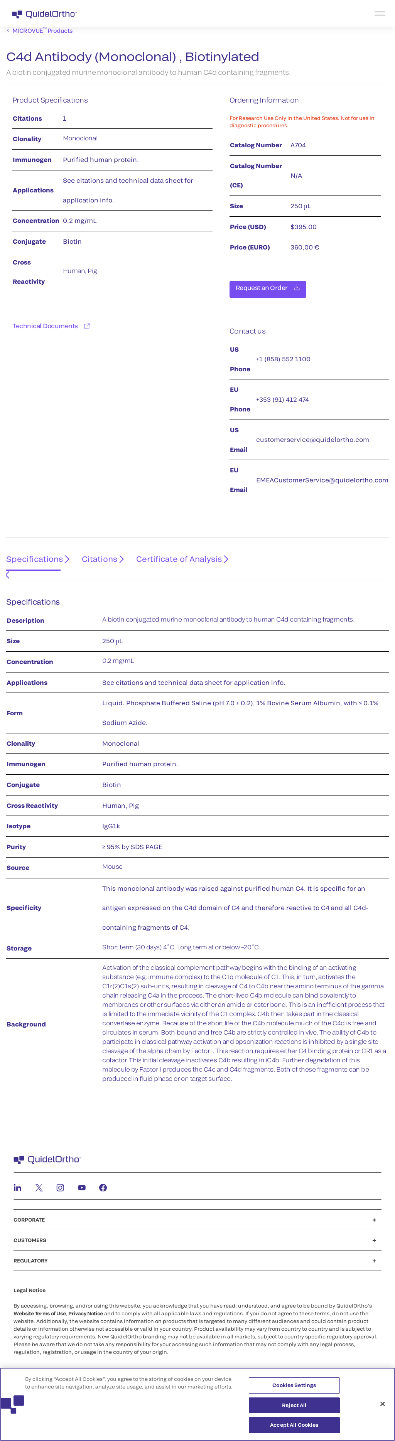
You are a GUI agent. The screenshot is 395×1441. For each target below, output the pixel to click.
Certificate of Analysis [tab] (173, 556)
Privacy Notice (85, 1304)
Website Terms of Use (40, 1304)
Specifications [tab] (31, 556)
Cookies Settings (294, 1389)
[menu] (245, 13)
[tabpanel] (197, 835)
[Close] (382, 1407)
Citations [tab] (96, 556)
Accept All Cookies (294, 1429)
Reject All (294, 1409)
